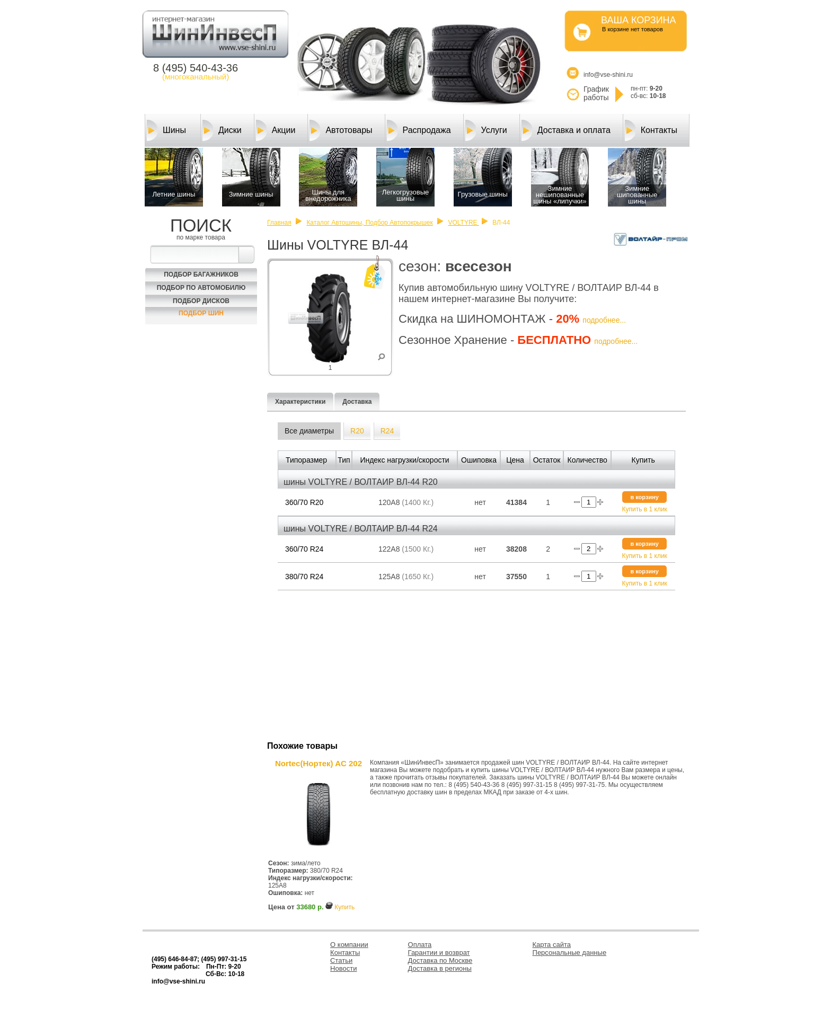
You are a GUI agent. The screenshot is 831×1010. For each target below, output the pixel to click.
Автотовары (341, 130)
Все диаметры (309, 431)
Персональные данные (570, 952)
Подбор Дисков (201, 301)
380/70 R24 (304, 576)
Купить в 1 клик (644, 509)
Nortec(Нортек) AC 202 (318, 763)
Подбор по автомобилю (201, 287)
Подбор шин (201, 313)
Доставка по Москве (440, 960)
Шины (166, 130)
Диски (222, 130)
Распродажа (419, 130)
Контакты (651, 130)
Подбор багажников (201, 274)
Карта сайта (552, 945)
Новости (343, 968)
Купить (344, 907)
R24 (387, 431)
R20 (357, 431)
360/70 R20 (304, 502)
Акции (276, 130)
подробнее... (604, 320)
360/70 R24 (304, 549)
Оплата (420, 945)
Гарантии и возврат (439, 952)
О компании (349, 945)
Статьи (341, 960)
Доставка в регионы (440, 968)
